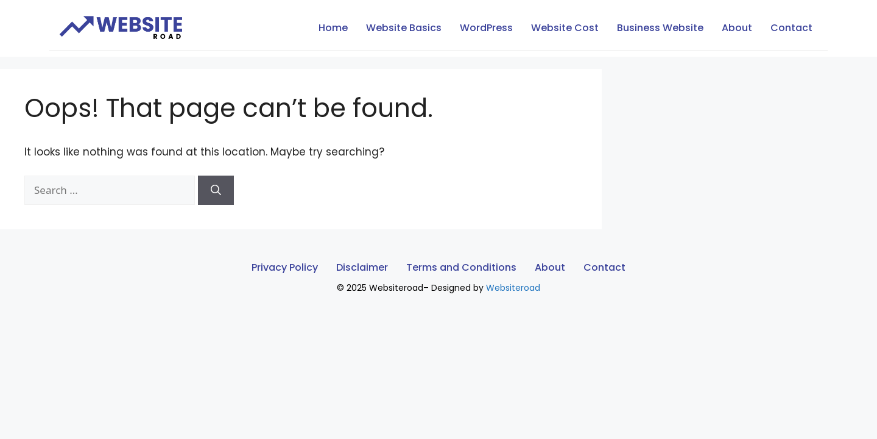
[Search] (216, 190)
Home (333, 28)
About (737, 28)
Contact (791, 28)
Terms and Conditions (461, 267)
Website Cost (565, 28)
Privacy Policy (285, 267)
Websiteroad (513, 288)
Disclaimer (362, 267)
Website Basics (404, 28)
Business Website (660, 28)
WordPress (486, 28)
